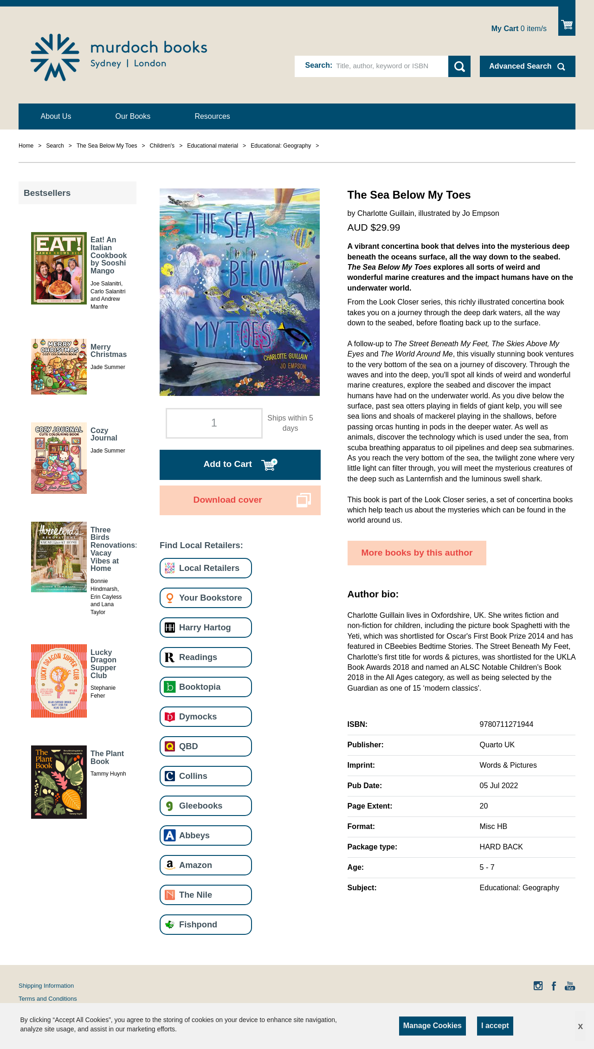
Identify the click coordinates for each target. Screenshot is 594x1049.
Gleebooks (200, 805)
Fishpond (198, 924)
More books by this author (417, 552)
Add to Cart (227, 464)
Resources (212, 116)
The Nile (195, 895)
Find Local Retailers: (201, 545)
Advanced (520, 66)
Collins (193, 776)
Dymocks (198, 716)
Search (317, 65)
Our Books (133, 116)
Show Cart (566, 21)
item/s (519, 28)
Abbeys (194, 835)
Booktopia (199, 687)
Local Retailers (209, 568)
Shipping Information (46, 985)
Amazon (195, 865)
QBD (188, 746)
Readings (198, 657)
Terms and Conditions (48, 998)
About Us (56, 116)
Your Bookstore (210, 597)
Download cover (228, 500)
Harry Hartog (205, 627)
